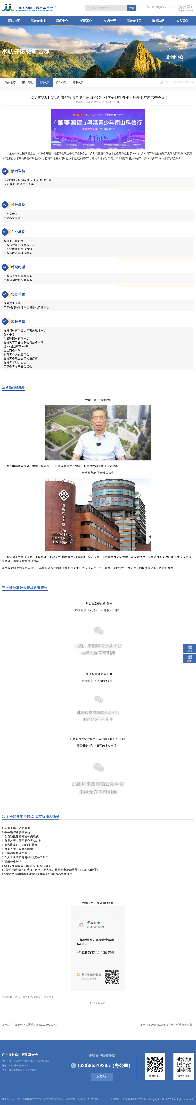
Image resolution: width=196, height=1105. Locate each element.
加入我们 (182, 20)
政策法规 (158, 20)
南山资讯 (27, 82)
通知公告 (44, 82)
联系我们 (102, 1076)
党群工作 (86, 20)
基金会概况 (38, 20)
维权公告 (78, 82)
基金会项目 (134, 20)
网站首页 (14, 20)
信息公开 (110, 20)
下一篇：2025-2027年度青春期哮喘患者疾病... (167, 1024)
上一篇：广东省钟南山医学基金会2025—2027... (29, 1024)
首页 (167, 82)
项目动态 (10, 82)
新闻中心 (62, 20)
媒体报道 (61, 82)
